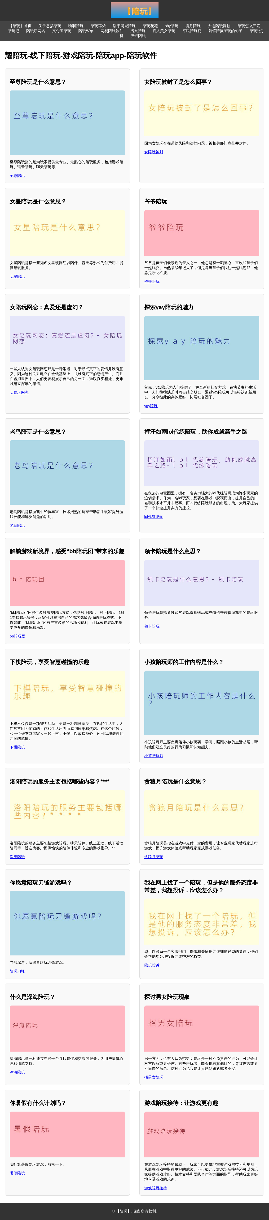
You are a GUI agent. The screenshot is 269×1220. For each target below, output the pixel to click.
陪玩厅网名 (35, 31)
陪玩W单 (85, 31)
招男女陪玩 (153, 1077)
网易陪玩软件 (112, 31)
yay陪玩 (151, 406)
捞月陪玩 (193, 26)
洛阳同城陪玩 (124, 26)
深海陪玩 (17, 1072)
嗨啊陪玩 (76, 26)
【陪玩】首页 (20, 26)
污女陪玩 (138, 31)
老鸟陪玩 (17, 525)
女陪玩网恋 (19, 392)
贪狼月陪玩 (153, 857)
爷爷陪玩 (151, 281)
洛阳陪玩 (17, 857)
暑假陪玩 (17, 1173)
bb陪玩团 (17, 636)
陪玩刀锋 (17, 971)
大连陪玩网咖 (219, 26)
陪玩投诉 (151, 965)
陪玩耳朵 (98, 26)
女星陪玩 (17, 276)
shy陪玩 (171, 26)
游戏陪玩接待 (155, 1188)
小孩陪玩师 (153, 756)
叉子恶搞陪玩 (50, 26)
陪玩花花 (150, 26)
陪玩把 (13, 31)
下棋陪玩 (17, 747)
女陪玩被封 (153, 152)
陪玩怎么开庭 (249, 26)
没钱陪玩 (138, 36)
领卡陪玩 (151, 626)
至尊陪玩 (17, 176)
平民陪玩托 (191, 31)
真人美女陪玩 (164, 31)
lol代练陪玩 (153, 517)
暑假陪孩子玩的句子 (225, 31)
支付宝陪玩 (61, 31)
